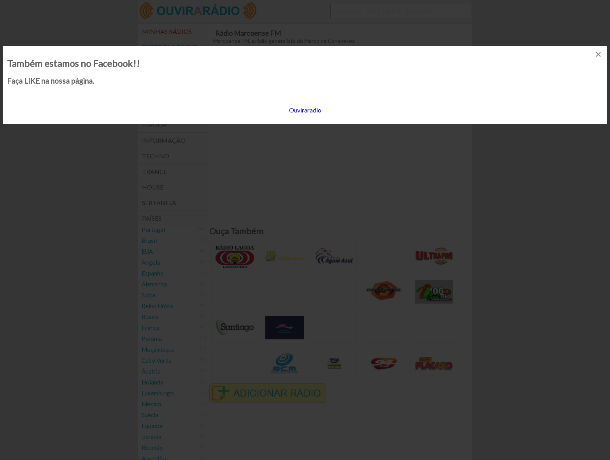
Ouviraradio (305, 110)
